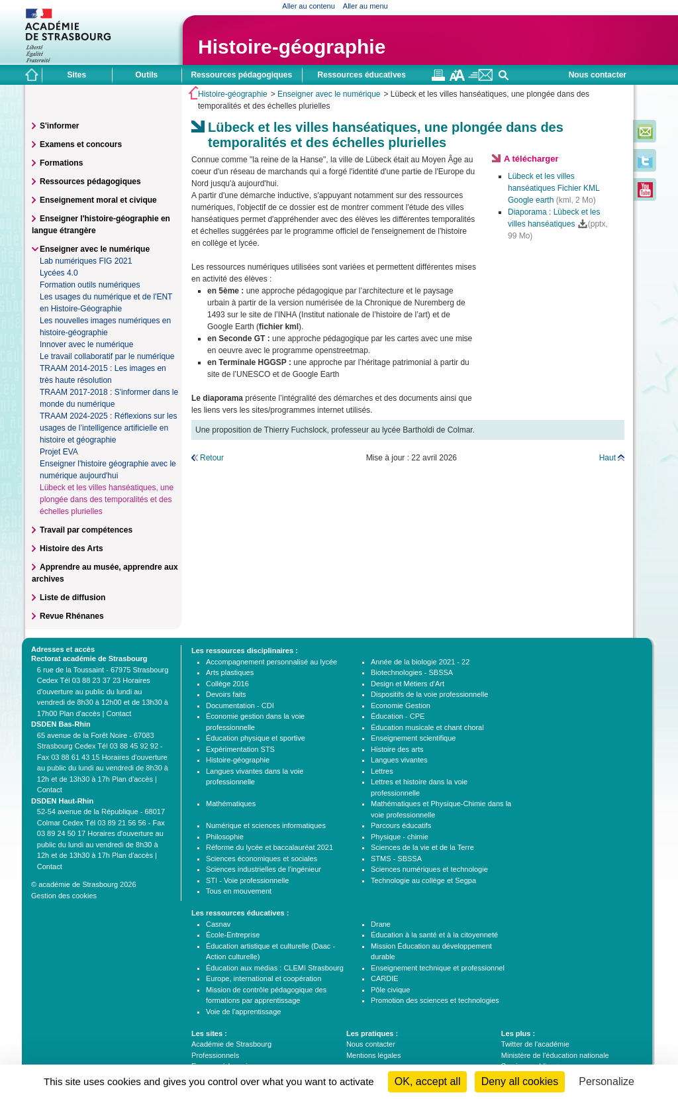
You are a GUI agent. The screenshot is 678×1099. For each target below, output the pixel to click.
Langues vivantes (399, 760)
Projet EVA (59, 451)
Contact (118, 713)
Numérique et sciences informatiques (266, 825)
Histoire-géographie (291, 47)
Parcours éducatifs (401, 825)
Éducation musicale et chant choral (427, 727)
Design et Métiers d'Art (407, 684)
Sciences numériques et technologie (429, 869)
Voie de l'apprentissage (243, 1012)
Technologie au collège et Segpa (423, 880)
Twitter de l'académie (535, 1044)
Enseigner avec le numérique (328, 94)
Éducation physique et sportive (255, 738)
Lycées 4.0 (59, 273)
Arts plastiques (230, 672)
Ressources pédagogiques (90, 181)
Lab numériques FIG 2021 (86, 261)
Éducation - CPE (397, 716)
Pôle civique (390, 990)
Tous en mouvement (238, 891)
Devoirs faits (226, 694)
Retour (212, 457)
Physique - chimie (399, 837)
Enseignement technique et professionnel (438, 968)
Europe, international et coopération (263, 978)
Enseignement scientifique (413, 738)
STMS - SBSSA (396, 859)
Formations (61, 163)
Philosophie (225, 837)
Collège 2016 (227, 684)
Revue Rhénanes (72, 616)
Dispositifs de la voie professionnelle (429, 694)
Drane (381, 924)
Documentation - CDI (240, 705)
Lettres (382, 771)
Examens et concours (81, 144)
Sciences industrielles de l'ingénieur (263, 869)
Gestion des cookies (64, 896)
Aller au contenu (308, 6)
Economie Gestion (400, 705)
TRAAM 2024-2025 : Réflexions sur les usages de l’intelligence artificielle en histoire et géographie (108, 428)
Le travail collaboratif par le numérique (107, 356)
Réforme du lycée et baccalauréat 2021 (269, 847)
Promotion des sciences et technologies (435, 1000)
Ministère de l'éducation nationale (555, 1055)
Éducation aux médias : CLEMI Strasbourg (275, 968)
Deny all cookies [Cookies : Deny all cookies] (520, 1081)
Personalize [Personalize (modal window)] (606, 1081)
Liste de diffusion (72, 597)
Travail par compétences (86, 530)
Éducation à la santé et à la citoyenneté (434, 935)
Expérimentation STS (240, 749)
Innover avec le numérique (86, 344)
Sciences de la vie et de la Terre (422, 847)
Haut (607, 457)
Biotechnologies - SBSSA (412, 672)
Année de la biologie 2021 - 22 (420, 662)
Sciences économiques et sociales (261, 859)
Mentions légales (373, 1055)
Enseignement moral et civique (98, 200)
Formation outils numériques (90, 284)
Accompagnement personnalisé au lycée (271, 662)
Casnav (218, 924)
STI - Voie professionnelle (247, 880)
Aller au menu (365, 6)
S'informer (59, 126)
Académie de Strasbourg (231, 1044)
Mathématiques (231, 804)
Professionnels (215, 1055)
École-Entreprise (233, 935)
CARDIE (385, 978)
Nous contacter (597, 74)
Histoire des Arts (71, 548)
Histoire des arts (397, 749)
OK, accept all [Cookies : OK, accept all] (428, 1081)
